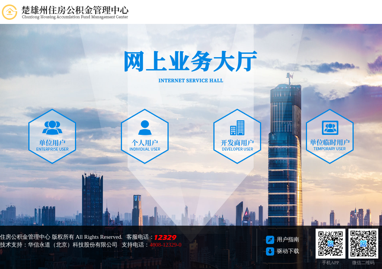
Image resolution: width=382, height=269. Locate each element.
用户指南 (282, 239)
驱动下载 (282, 251)
